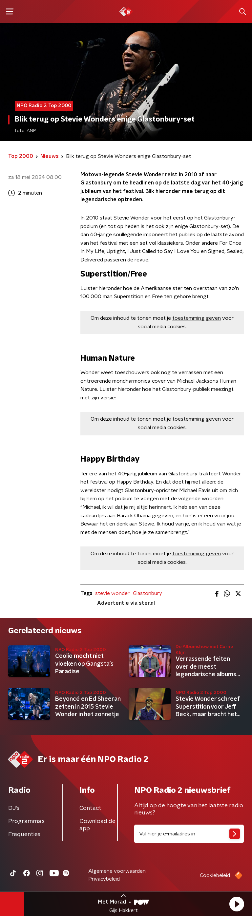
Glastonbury (147, 593)
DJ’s (13, 808)
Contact (90, 808)
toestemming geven (196, 318)
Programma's (26, 821)
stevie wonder (112, 593)
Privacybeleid (104, 879)
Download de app (97, 824)
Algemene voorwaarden (117, 871)
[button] (236, 903)
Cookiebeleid (215, 875)
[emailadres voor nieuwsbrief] (189, 834)
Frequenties (24, 834)
